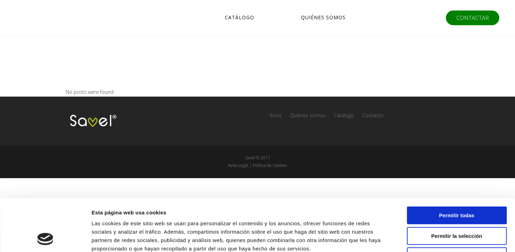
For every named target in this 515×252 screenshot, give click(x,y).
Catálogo (344, 115)
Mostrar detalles (378, 238)
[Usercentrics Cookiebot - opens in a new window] (45, 238)
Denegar (456, 207)
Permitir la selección (456, 187)
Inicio (275, 115)
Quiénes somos (307, 115)
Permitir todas (456, 166)
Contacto (372, 115)
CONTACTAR (472, 18)
